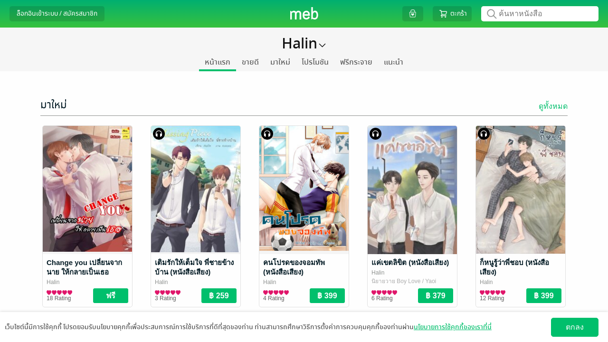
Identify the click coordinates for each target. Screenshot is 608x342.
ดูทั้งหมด (553, 106)
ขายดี (250, 62)
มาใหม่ (280, 62)
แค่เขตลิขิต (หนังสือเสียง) (410, 262)
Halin (53, 282)
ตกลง (575, 327)
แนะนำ (393, 62)
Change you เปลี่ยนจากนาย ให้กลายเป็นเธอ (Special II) (84, 271)
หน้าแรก (217, 62)
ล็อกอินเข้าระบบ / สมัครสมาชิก (57, 14)
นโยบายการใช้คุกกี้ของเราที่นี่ (453, 327)
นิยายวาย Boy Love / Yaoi (403, 281)
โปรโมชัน (315, 62)
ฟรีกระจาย (356, 62)
